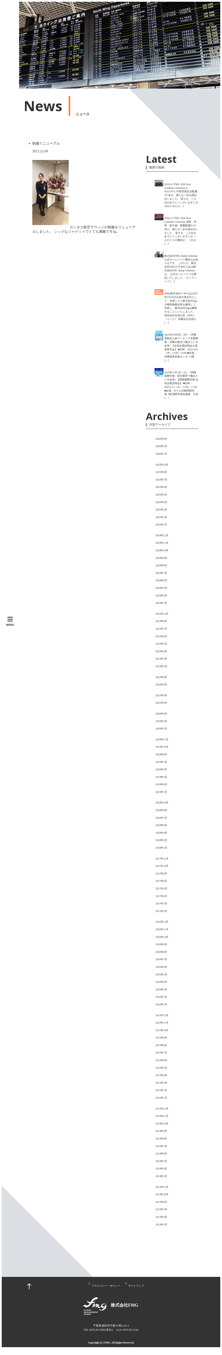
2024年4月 (161, 595)
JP (202, 24)
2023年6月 (161, 636)
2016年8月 (161, 951)
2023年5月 (161, 643)
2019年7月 (161, 762)
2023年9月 (161, 621)
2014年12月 (161, 1108)
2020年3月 (161, 721)
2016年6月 (161, 966)
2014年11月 (161, 1116)
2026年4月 (161, 438)
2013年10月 (161, 1194)
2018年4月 (161, 832)
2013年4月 (161, 1216)
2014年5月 (161, 1161)
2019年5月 (161, 777)
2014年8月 (161, 1138)
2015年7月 (161, 1052)
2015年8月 (161, 1045)
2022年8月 (161, 677)
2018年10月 (161, 802)
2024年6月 (161, 580)
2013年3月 (161, 1224)
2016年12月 (161, 921)
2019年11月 (161, 739)
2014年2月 (161, 1176)
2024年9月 (161, 558)
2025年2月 (161, 517)
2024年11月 (161, 542)
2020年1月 (161, 728)
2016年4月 (161, 981)
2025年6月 (161, 487)
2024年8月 (161, 565)
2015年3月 (161, 1082)
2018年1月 (161, 847)
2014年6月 (161, 1153)
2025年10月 (161, 464)
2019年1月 (161, 792)
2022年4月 (161, 684)
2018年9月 (161, 810)
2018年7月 (161, 817)
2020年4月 (161, 713)
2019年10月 (161, 746)
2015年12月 (161, 1015)
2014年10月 (161, 1123)
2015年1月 (161, 1097)
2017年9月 (161, 873)
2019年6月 (161, 769)
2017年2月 (161, 911)
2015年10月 (161, 1030)
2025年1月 (161, 524)
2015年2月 (161, 1090)
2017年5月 (161, 888)
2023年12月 (161, 613)
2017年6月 (161, 880)
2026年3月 (161, 446)
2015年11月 (161, 1022)
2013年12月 (161, 1187)
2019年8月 (161, 754)
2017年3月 (161, 903)
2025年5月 (161, 494)
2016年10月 (161, 936)
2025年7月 (161, 479)
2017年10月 (161, 866)
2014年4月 (161, 1168)
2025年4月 (161, 502)
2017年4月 (161, 896)
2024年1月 (161, 602)
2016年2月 (161, 996)
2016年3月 (161, 989)
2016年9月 (161, 944)
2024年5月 (161, 587)
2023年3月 (161, 658)
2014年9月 (161, 1131)
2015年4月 (161, 1075)
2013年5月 (161, 1209)
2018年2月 (161, 840)
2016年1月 (161, 1004)
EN (211, 24)
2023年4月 (161, 651)
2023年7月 (161, 628)
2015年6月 (161, 1060)
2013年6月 (161, 1202)
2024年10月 (161, 550)
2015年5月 (161, 1067)
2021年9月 (161, 695)
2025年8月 (161, 472)
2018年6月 (161, 825)
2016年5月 (161, 974)
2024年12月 (161, 535)
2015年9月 (161, 1037)
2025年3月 (161, 509)
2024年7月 (161, 573)
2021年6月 (161, 702)
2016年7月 (161, 959)
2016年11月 (161, 929)
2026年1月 (161, 453)
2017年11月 (161, 858)
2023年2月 (161, 666)
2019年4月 (161, 784)
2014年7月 (161, 1146)
